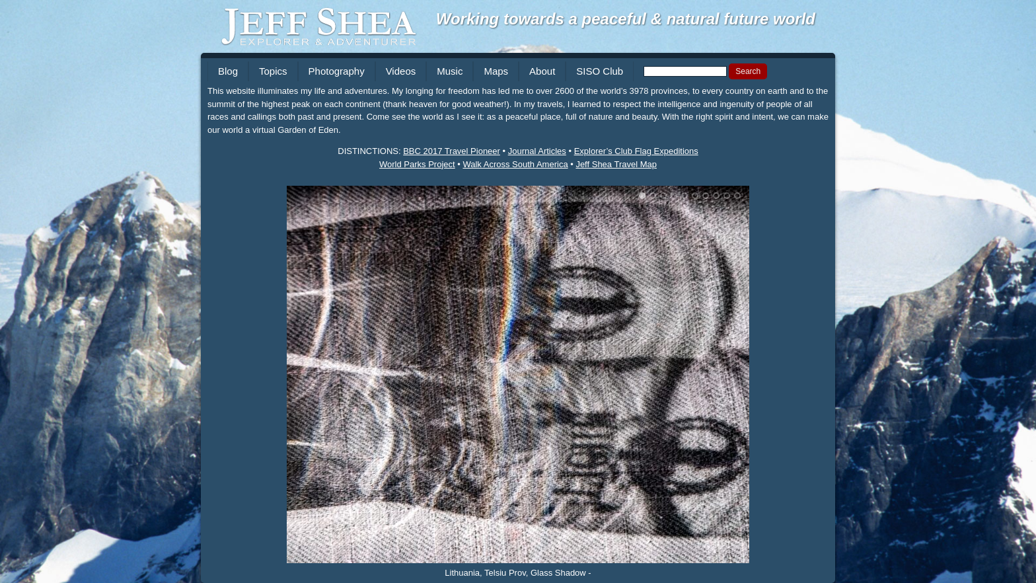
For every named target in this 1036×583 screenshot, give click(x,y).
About (542, 71)
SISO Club (599, 71)
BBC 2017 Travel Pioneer (451, 151)
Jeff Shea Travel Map (616, 164)
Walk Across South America (515, 164)
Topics (273, 71)
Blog (228, 71)
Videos (401, 71)
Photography (337, 71)
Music (449, 71)
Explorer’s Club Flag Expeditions (636, 151)
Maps (496, 71)
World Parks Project (417, 164)
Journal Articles (537, 151)
